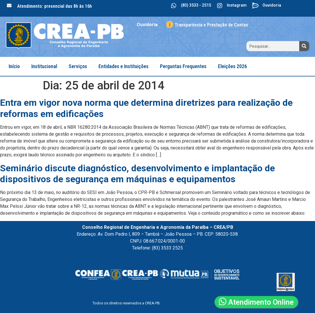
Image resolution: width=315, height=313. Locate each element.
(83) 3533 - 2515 (196, 5)
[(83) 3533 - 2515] (174, 6)
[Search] (304, 46)
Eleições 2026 (232, 66)
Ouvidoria (271, 5)
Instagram (237, 5)
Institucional (44, 66)
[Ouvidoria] (255, 6)
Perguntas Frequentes (183, 66)
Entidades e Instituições (123, 66)
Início (14, 66)
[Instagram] (220, 6)
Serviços (78, 66)
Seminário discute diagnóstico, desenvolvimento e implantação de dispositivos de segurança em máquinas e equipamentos (137, 174)
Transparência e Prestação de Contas (211, 25)
